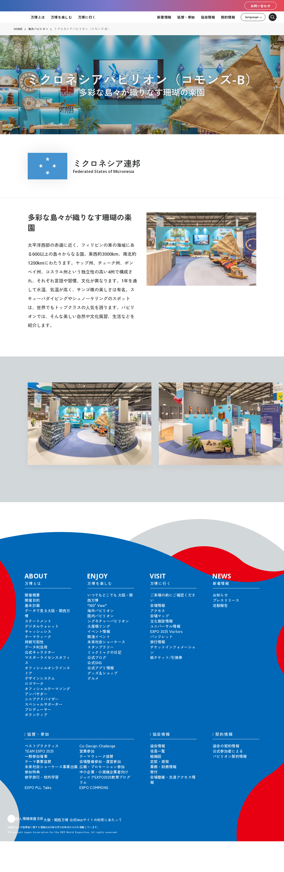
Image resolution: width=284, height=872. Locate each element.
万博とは (38, 17)
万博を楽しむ (61, 17)
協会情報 (208, 17)
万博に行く (86, 17)
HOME (18, 29)
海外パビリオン (39, 29)
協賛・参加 (186, 17)
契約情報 (228, 17)
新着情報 (164, 17)
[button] (269, 522)
